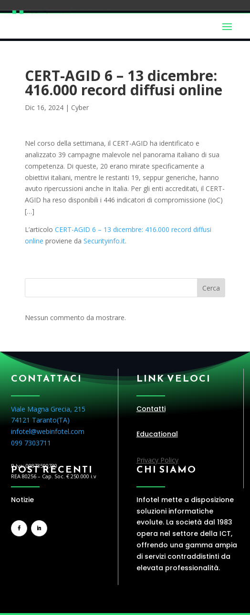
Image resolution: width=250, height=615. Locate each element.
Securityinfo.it (104, 240)
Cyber (80, 107)
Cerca (211, 287)
